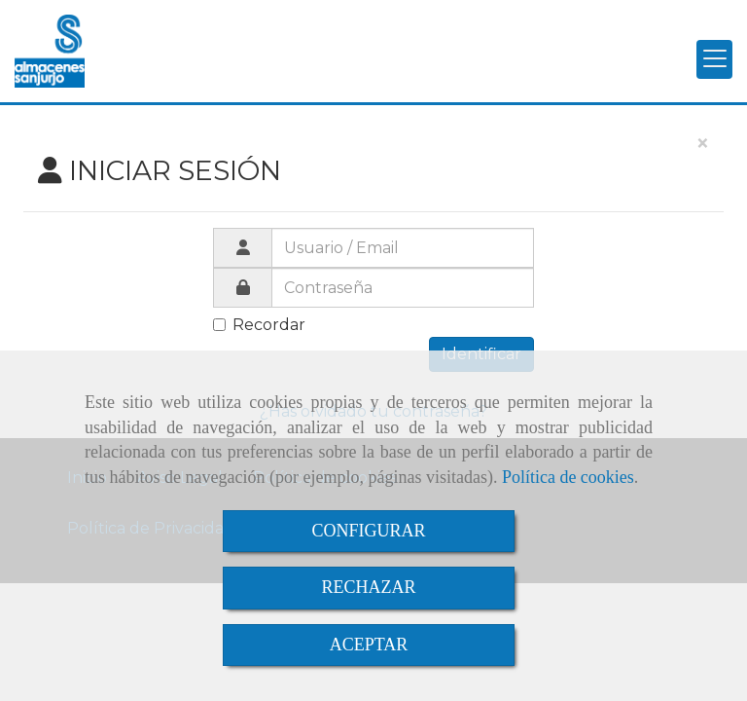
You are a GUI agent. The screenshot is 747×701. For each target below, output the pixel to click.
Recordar (259, 324)
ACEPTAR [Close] (369, 644)
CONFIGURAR (368, 530)
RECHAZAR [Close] (368, 587)
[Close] (702, 144)
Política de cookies (568, 477)
